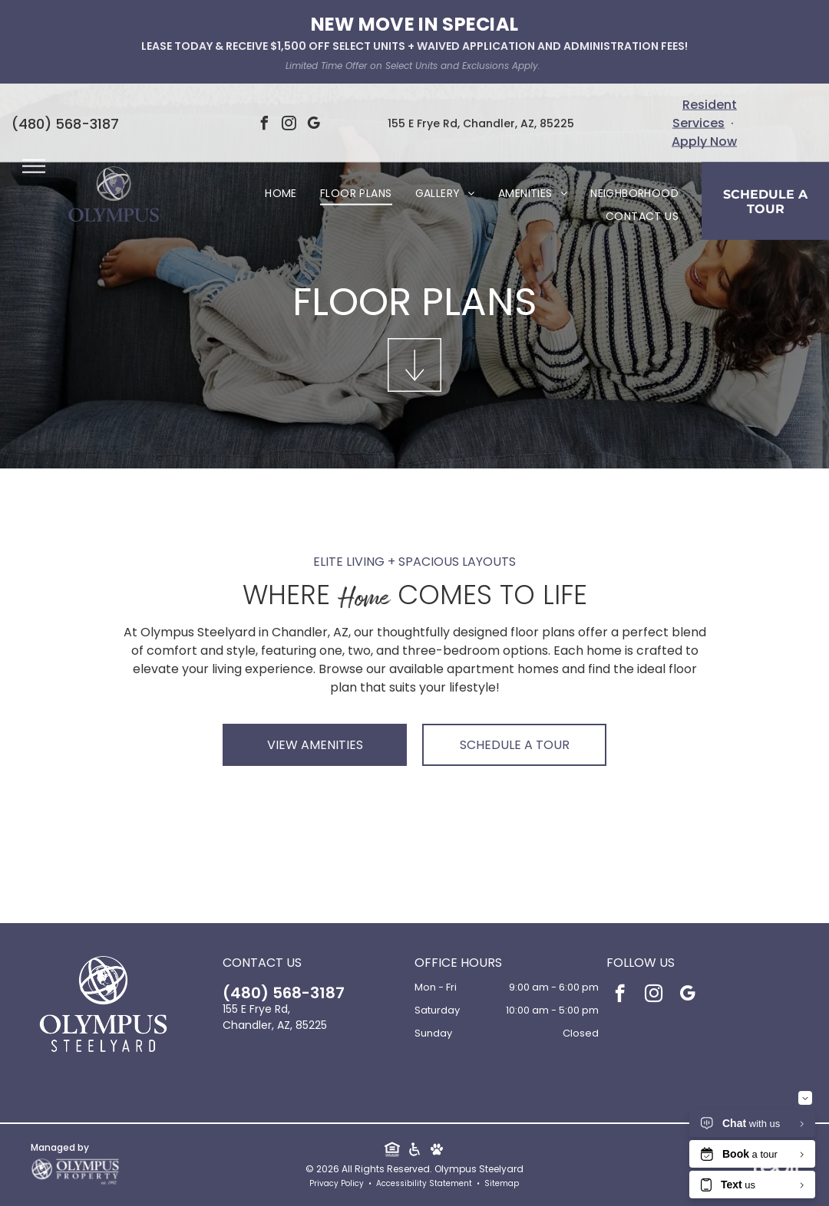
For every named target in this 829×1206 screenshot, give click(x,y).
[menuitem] (281, 193)
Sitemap (501, 1183)
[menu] (34, 166)
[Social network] (391, 1150)
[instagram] (288, 125)
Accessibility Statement (424, 1183)
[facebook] (264, 125)
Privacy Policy (336, 1183)
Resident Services (704, 114)
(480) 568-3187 (65, 123)
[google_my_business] (313, 125)
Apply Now (704, 141)
